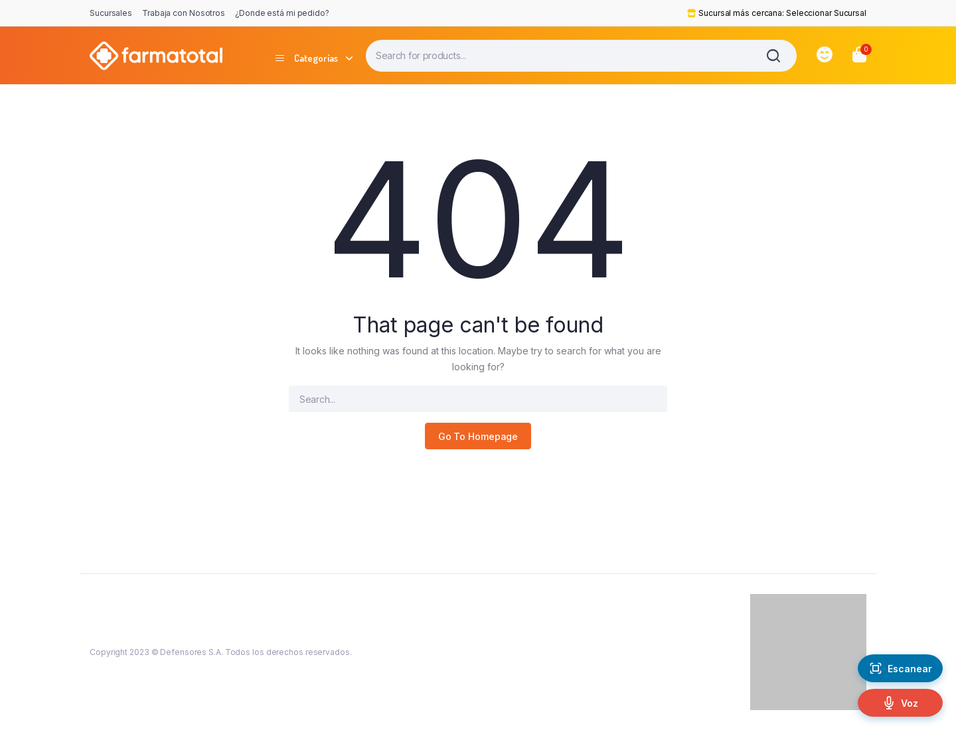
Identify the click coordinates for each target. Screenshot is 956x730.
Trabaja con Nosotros (183, 13)
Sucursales (111, 13)
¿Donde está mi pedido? (282, 13)
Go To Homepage (478, 436)
